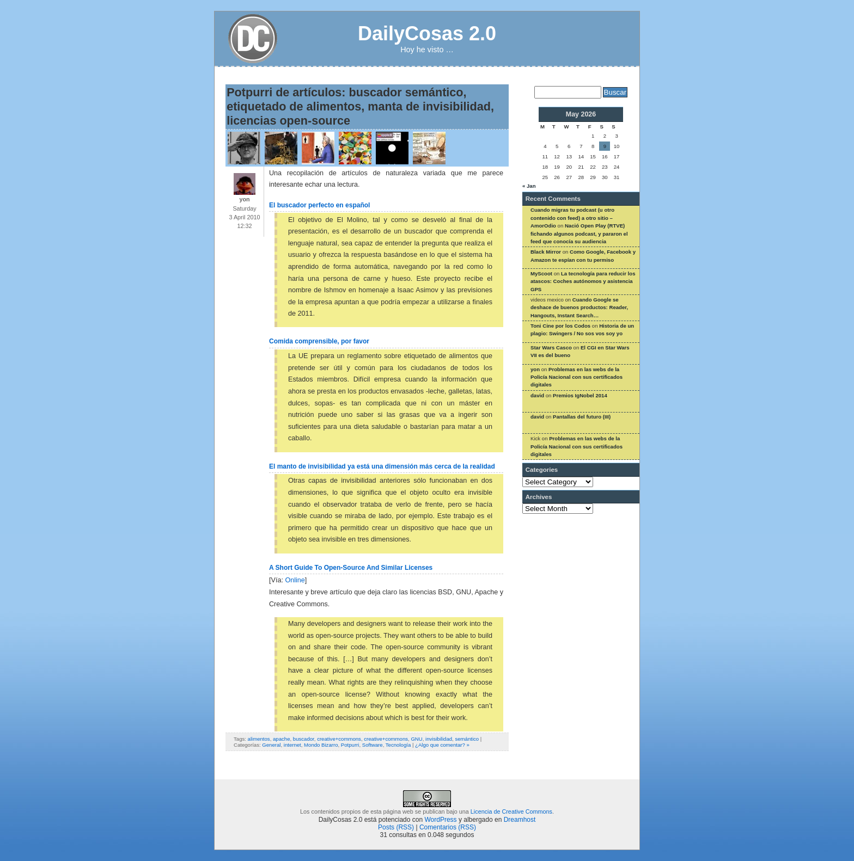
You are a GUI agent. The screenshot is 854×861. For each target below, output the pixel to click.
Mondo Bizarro (321, 745)
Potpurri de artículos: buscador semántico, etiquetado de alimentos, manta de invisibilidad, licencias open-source (360, 106)
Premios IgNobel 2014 (580, 395)
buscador (303, 739)
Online (294, 580)
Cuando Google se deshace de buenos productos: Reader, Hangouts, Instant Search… (579, 307)
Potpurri (350, 745)
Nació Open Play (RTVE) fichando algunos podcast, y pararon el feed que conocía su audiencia (579, 233)
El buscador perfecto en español (319, 205)
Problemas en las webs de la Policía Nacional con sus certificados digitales (576, 377)
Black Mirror (545, 252)
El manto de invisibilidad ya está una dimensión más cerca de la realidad (382, 466)
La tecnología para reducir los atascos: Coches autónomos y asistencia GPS (582, 281)
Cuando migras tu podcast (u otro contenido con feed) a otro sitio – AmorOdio (572, 218)
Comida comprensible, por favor (319, 341)
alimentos (259, 739)
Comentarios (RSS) (447, 827)
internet (292, 745)
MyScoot (541, 273)
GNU (416, 739)
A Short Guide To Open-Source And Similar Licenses (350, 567)
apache (281, 739)
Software (372, 745)
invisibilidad (438, 739)
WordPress (440, 819)
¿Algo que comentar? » (442, 745)
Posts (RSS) (396, 827)
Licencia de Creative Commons (511, 811)
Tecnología (398, 745)
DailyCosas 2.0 (427, 33)
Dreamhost (520, 819)
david (537, 395)
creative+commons (339, 739)
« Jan (529, 186)
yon (535, 369)
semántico (467, 739)
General (271, 745)
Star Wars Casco (551, 347)
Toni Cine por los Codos (560, 326)
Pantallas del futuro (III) (582, 417)
